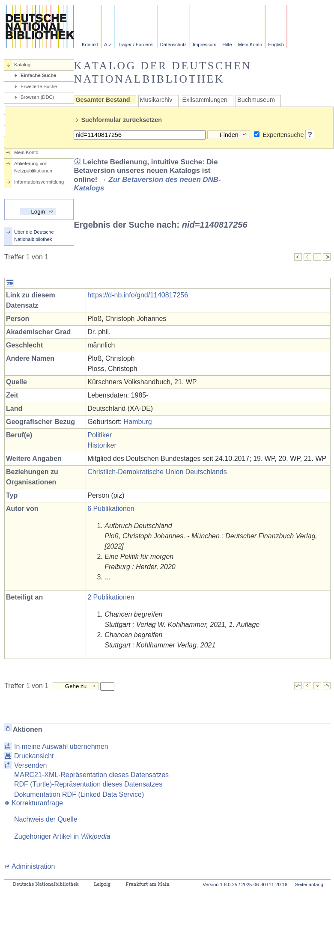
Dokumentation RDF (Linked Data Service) (79, 794)
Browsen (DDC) (37, 97)
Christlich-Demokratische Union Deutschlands (157, 471)
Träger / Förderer (136, 44)
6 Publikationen (110, 508)
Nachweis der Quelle (46, 819)
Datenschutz (173, 44)
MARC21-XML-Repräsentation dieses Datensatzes (91, 774)
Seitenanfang (309, 884)
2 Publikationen (110, 597)
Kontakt (90, 44)
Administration (29, 866)
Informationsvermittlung (39, 181)
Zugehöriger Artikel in (62, 836)
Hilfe (227, 44)
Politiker (99, 435)
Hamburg (138, 421)
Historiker (101, 445)
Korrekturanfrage (33, 803)
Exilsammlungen (205, 99)
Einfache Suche (38, 75)
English (276, 44)
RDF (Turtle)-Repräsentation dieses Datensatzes (88, 784)
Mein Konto (250, 44)
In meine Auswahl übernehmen (61, 746)
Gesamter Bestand (102, 99)
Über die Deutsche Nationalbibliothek (34, 235)
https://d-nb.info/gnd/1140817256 (137, 295)
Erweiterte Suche (39, 86)
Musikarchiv (156, 99)
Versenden (30, 765)
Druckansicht (34, 756)
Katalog (22, 64)
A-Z (108, 44)
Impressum (204, 44)
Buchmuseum (256, 99)
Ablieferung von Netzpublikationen (33, 167)
